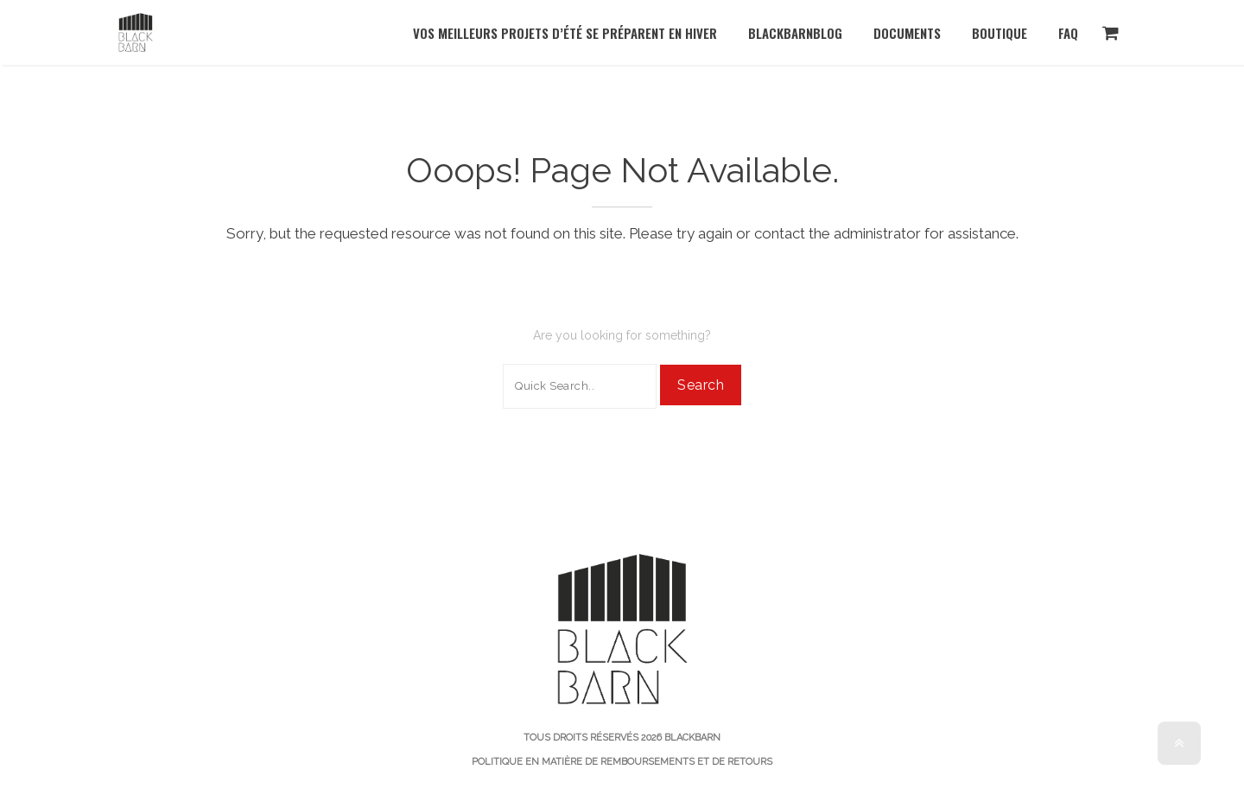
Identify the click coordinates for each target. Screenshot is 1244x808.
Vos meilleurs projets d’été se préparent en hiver (565, 32)
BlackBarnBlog (795, 32)
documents (907, 32)
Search (700, 385)
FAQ (1068, 32)
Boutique (999, 32)
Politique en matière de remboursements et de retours (622, 761)
